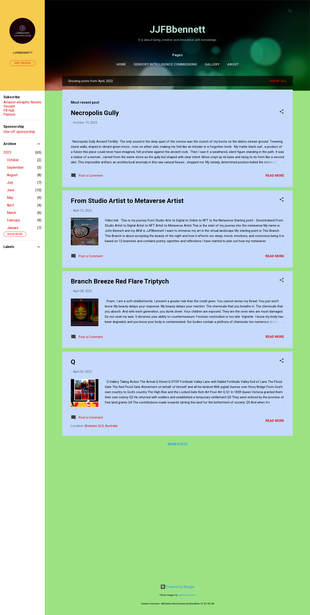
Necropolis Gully (95, 113)
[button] (281, 112)
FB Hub (8, 110)
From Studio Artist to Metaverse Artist (127, 329)
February (13, 220)
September (15, 167)
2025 (7, 152)
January (13, 228)
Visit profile (22, 63)
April (10, 205)
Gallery (212, 64)
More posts (177, 572)
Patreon (9, 114)
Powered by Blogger (177, 587)
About (233, 64)
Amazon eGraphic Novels (22, 102)
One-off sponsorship (19, 132)
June (10, 190)
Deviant (9, 106)
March (11, 213)
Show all (278, 81)
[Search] (290, 11)
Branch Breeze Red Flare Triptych (120, 409)
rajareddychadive (186, 595)
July (10, 183)
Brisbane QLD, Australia (101, 554)
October (13, 160)
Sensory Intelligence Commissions (165, 64)
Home (121, 64)
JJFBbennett (177, 29)
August (12, 175)
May (10, 198)
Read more (274, 304)
